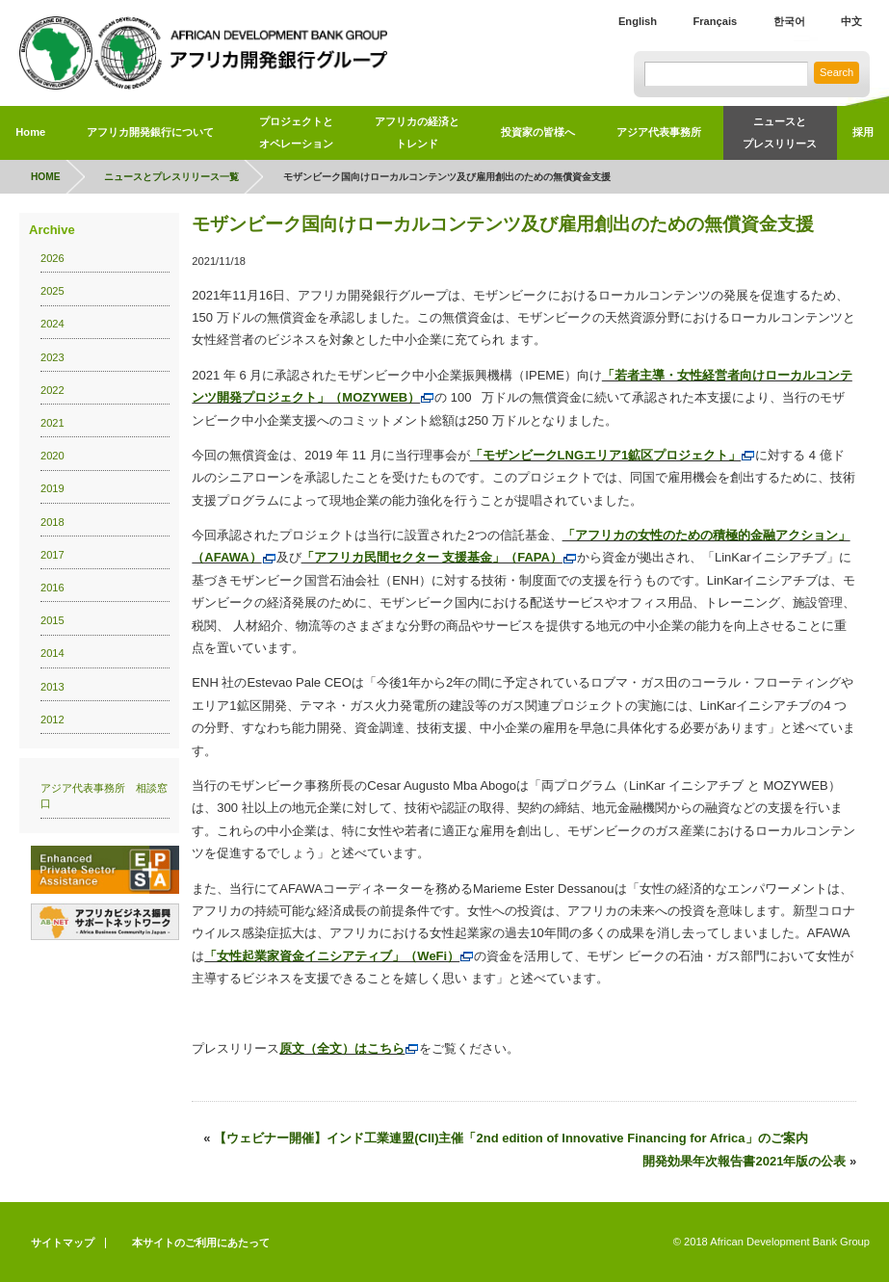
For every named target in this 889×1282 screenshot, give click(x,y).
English (637, 21)
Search (836, 72)
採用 (863, 132)
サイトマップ (62, 1242)
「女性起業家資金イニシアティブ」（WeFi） (339, 956)
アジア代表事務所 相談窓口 (104, 796)
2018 (52, 522)
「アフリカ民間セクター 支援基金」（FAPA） (439, 557)
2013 (52, 687)
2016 (52, 587)
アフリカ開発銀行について (150, 132)
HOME (46, 176)
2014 (52, 653)
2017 (52, 555)
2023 (52, 357)
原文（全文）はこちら (349, 1048)
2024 (52, 323)
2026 (52, 258)
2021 (52, 423)
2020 (52, 455)
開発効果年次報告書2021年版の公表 (744, 1161)
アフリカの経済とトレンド (417, 132)
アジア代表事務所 (658, 132)
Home (30, 132)
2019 (52, 488)
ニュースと (780, 136)
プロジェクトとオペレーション (296, 132)
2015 (52, 620)
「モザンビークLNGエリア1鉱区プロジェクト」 (613, 455)
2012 (52, 719)
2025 (52, 291)
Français (715, 21)
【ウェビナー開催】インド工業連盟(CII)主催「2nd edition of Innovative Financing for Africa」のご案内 (510, 1138)
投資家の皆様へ (538, 132)
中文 (851, 21)
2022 (52, 390)
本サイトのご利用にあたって (201, 1242)
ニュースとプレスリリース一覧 (171, 176)
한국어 (789, 21)
